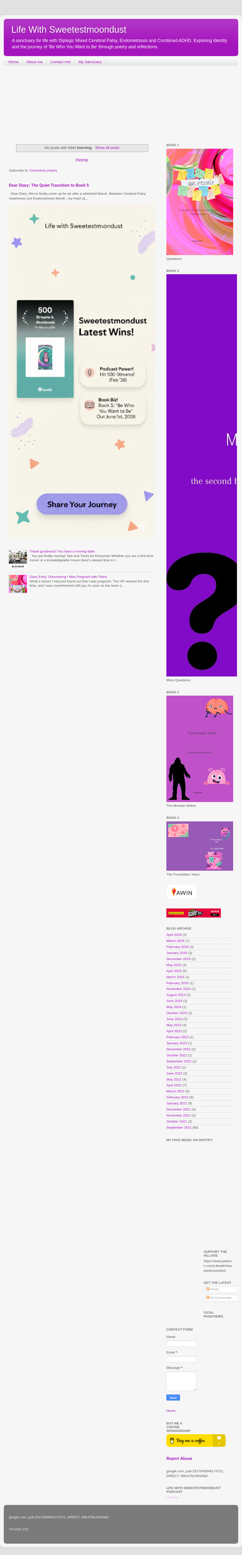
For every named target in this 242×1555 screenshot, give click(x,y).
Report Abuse (179, 1458)
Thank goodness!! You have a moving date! (62, 551)
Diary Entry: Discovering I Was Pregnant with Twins (68, 577)
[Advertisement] (41, 104)
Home (14, 62)
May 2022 (173, 1079)
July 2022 (173, 1067)
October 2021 (176, 1121)
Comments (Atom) (43, 170)
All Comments (218, 1298)
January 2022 (176, 1103)
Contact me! (60, 62)
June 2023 (174, 1019)
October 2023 (176, 1013)
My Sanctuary (90, 62)
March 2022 (175, 1091)
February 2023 (177, 1037)
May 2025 (173, 965)
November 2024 (178, 989)
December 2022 (178, 1049)
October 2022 (176, 1055)
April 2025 (174, 971)
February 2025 (177, 983)
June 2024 (174, 1001)
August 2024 (176, 995)
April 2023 (174, 1031)
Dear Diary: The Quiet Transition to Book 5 (49, 185)
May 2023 (173, 1025)
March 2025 (175, 977)
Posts (212, 1289)
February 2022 (177, 1097)
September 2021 (179, 1127)
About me (34, 62)
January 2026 (176, 953)
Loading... (173, 1497)
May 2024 (173, 1007)
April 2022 (174, 1085)
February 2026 (177, 947)
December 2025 (178, 959)
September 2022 (179, 1061)
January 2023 (176, 1043)
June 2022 (174, 1073)
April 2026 (174, 935)
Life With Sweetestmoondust (68, 29)
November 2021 (178, 1115)
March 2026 (175, 941)
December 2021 (178, 1109)
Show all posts (107, 148)
